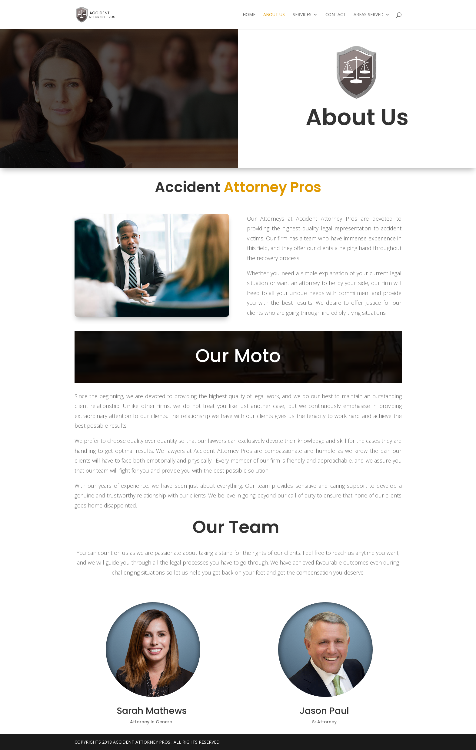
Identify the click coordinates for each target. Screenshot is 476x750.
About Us (274, 14)
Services (302, 14)
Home (249, 14)
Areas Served (369, 14)
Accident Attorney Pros (141, 742)
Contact (335, 14)
